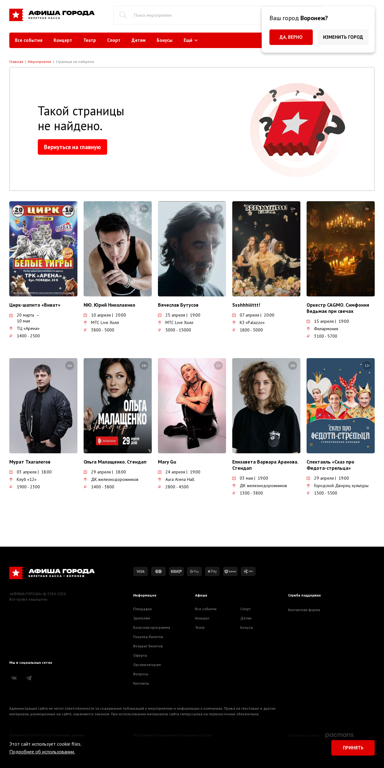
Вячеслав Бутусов (178, 305)
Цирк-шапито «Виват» (34, 305)
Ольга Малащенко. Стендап (115, 462)
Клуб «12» (23, 479)
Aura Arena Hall (176, 479)
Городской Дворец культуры (338, 485)
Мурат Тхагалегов (29, 462)
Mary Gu (167, 462)
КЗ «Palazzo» (248, 322)
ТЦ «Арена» (24, 328)
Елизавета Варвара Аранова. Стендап (265, 465)
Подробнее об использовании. (42, 751)
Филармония (322, 328)
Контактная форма (304, 609)
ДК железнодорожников (111, 479)
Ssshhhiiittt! (246, 305)
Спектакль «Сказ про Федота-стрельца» (330, 465)
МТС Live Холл (101, 322)
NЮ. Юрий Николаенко (109, 305)
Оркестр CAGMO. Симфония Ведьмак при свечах (338, 308)
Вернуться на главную (72, 147)
